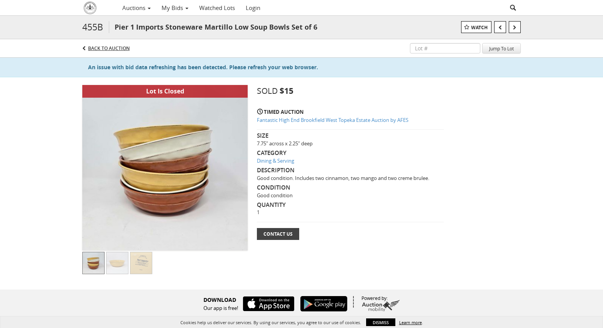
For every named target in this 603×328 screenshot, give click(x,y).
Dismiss (381, 322)
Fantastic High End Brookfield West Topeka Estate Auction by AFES (332, 120)
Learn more (410, 322)
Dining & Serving (275, 160)
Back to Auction (109, 48)
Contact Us (278, 234)
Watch (479, 27)
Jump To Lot (501, 48)
